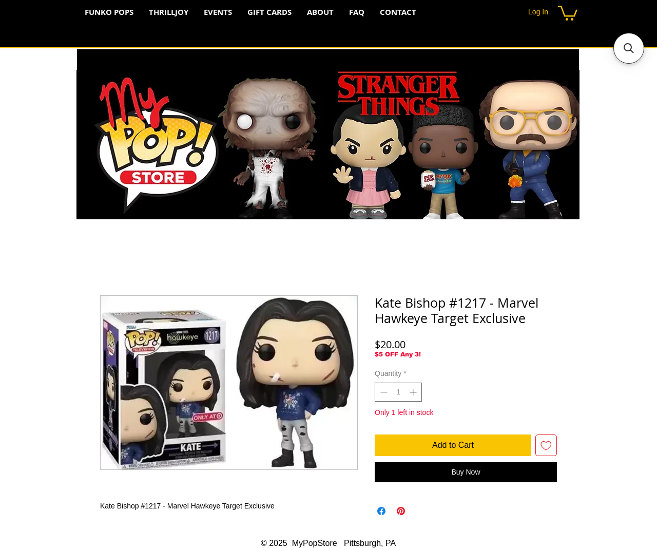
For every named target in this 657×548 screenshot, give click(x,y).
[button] (567, 12)
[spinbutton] (398, 392)
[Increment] (414, 392)
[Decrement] (382, 392)
